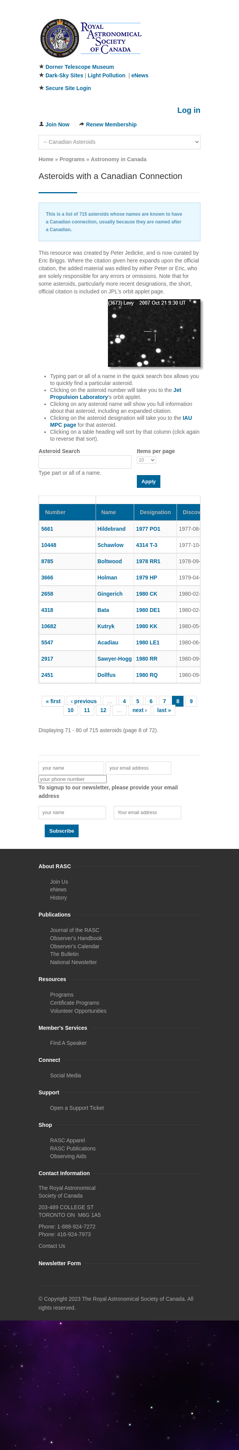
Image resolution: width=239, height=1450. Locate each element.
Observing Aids (68, 1156)
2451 (47, 675)
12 (103, 710)
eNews (139, 75)
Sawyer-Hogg (115, 659)
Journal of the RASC (74, 930)
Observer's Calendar (74, 946)
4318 (47, 610)
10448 (48, 545)
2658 (47, 594)
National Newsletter (73, 962)
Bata (103, 610)
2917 (47, 659)
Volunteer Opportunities (78, 1011)
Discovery (198, 512)
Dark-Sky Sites (64, 75)
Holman (107, 577)
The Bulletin (64, 954)
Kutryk (106, 626)
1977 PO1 (148, 529)
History (58, 898)
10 (70, 710)
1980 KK (146, 626)
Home (46, 159)
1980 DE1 (148, 610)
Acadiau (108, 642)
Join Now (57, 124)
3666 (47, 577)
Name (108, 512)
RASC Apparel (67, 1140)
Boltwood (110, 561)
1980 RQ (147, 675)
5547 (47, 642)
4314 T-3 (146, 545)
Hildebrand (112, 529)
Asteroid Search (59, 451)
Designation (155, 512)
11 (87, 710)
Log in (188, 110)
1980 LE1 (148, 642)
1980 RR (146, 659)
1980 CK (146, 594)
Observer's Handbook (76, 938)
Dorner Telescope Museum (79, 67)
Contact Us (52, 1246)
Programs (71, 159)
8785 (47, 561)
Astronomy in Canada (118, 159)
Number (55, 512)
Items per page (156, 451)
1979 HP (146, 577)
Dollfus (107, 675)
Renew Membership (111, 124)
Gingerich (110, 594)
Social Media (65, 1075)
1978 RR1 (148, 561)
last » (164, 710)
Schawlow (111, 545)
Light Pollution (106, 75)
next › (140, 710)
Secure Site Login (68, 88)
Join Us (59, 882)
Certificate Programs (74, 1003)
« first (53, 701)
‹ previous (84, 701)
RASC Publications (73, 1148)
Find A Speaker (68, 1043)
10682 (48, 626)
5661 (47, 529)
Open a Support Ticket (77, 1108)
